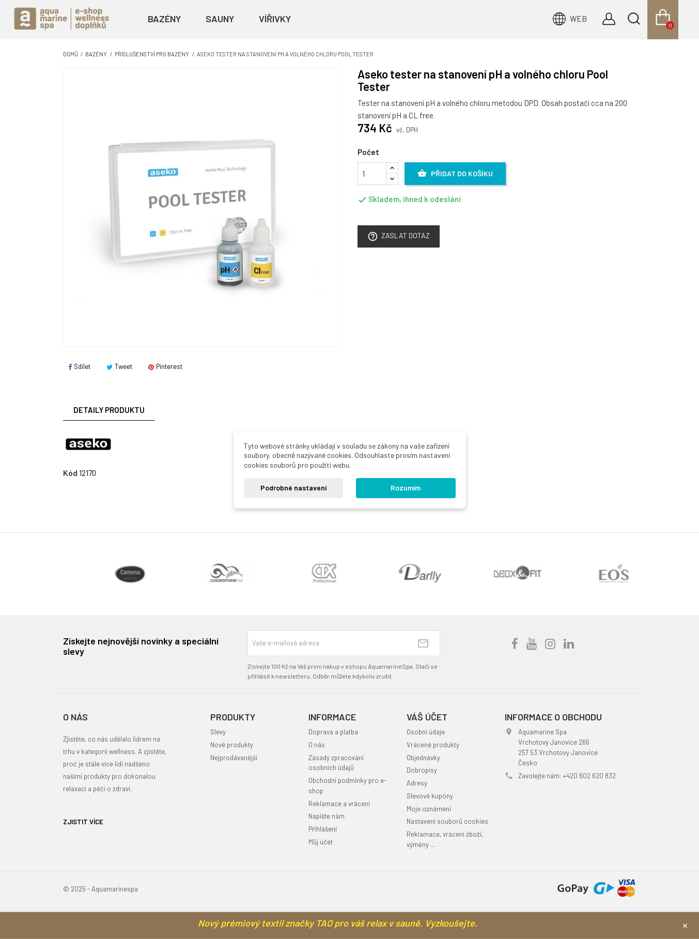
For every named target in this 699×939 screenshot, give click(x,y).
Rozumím (406, 487)
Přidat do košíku (455, 173)
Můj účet (320, 842)
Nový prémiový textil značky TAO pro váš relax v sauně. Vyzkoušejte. (337, 923)
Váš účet (427, 716)
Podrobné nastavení (293, 487)
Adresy (417, 783)
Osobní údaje (426, 732)
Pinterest (165, 366)
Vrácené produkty (433, 745)
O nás (316, 745)
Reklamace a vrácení (339, 803)
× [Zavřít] (685, 925)
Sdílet (79, 366)
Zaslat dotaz (398, 236)
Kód (70, 473)
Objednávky (423, 757)
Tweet (119, 366)
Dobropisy (422, 770)
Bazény (164, 18)
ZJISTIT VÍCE (83, 822)
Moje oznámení (429, 809)
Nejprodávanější (233, 757)
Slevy (218, 732)
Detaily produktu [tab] (109, 409)
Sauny (220, 18)
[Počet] (372, 173)
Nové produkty (231, 745)
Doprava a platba (333, 732)
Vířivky (275, 18)
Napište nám (326, 816)
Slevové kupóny (430, 796)
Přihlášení (322, 829)
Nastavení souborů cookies (447, 821)
